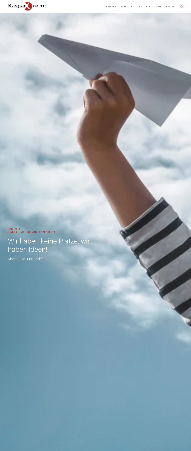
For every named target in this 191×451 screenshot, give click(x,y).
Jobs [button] (139, 6)
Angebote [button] (126, 6)
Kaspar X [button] (111, 6)
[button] (181, 6)
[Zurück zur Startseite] (27, 6)
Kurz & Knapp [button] (154, 6)
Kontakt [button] (171, 6)
